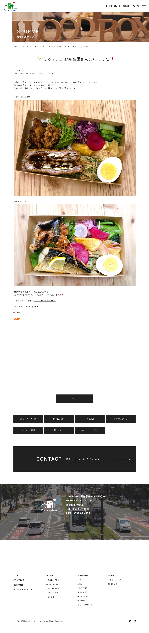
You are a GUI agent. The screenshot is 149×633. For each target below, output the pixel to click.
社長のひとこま (59, 430)
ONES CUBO (52, 600)
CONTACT (19, 587)
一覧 (74, 399)
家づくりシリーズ (28, 419)
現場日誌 (90, 419)
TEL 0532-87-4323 (117, 6)
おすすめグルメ (121, 419)
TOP (15, 582)
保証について (83, 603)
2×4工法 (81, 586)
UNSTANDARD (53, 595)
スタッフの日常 (28, 430)
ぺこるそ (17, 312)
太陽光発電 (82, 595)
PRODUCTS (53, 587)
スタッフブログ (114, 586)
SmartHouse (53, 591)
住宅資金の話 (59, 419)
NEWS (111, 582)
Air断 (79, 591)
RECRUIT (18, 591)
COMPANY (83, 582)
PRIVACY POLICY (23, 597)
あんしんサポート (85, 611)
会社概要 (81, 607)
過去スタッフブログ (90, 430)
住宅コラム (112, 591)
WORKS (50, 582)
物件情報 (51, 604)
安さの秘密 (82, 599)
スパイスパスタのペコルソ (45, 300)
